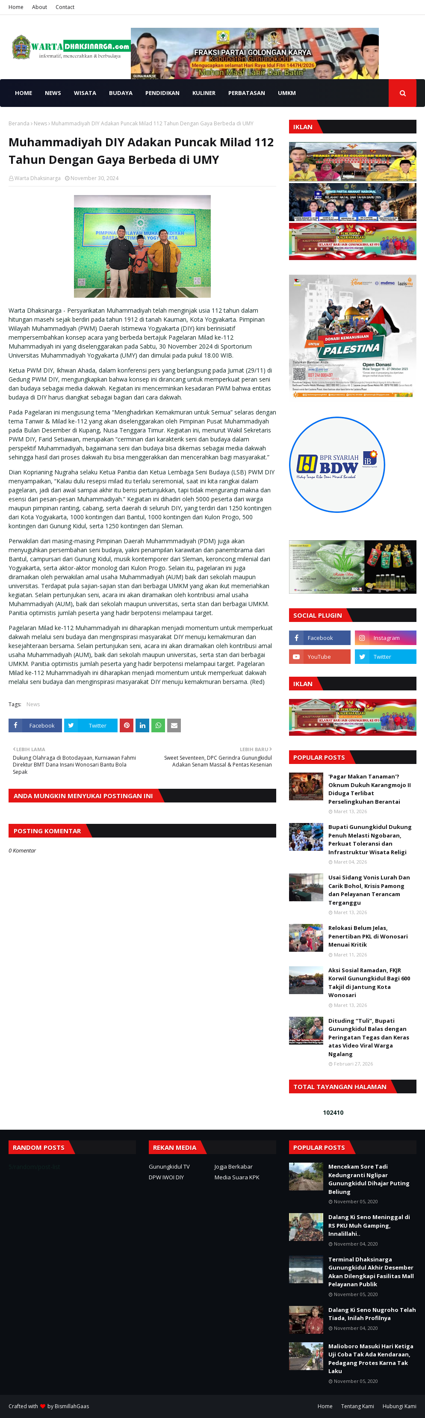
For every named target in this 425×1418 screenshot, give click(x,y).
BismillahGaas (72, 1406)
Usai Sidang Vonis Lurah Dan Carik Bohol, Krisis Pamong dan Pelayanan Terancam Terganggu (369, 889)
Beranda (19, 123)
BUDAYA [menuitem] (121, 93)
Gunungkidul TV (169, 1166)
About (39, 7)
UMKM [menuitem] (287, 93)
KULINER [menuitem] (203, 93)
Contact (65, 7)
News (40, 123)
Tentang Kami (357, 1406)
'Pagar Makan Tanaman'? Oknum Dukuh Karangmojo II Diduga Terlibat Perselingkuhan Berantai (369, 789)
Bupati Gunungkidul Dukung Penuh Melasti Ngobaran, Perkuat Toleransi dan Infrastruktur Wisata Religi (370, 839)
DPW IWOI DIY (166, 1177)
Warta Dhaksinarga (38, 178)
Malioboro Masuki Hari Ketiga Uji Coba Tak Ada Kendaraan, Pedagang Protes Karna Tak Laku (370, 1358)
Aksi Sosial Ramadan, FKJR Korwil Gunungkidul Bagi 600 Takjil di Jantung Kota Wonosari (369, 982)
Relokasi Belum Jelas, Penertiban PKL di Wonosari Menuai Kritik (368, 936)
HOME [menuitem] (23, 93)
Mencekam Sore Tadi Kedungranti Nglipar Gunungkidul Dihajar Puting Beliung (369, 1179)
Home (16, 7)
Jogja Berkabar (234, 1166)
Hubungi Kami (399, 1406)
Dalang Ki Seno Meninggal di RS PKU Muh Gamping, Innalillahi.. (369, 1225)
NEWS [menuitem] (53, 93)
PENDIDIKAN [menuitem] (162, 93)
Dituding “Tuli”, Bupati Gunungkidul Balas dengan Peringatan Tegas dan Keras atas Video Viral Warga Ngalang (368, 1037)
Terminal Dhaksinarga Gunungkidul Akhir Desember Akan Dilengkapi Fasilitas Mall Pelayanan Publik (371, 1271)
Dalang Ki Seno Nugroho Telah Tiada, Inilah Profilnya (372, 1314)
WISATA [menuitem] (85, 93)
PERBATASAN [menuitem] (246, 93)
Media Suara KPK (237, 1177)
